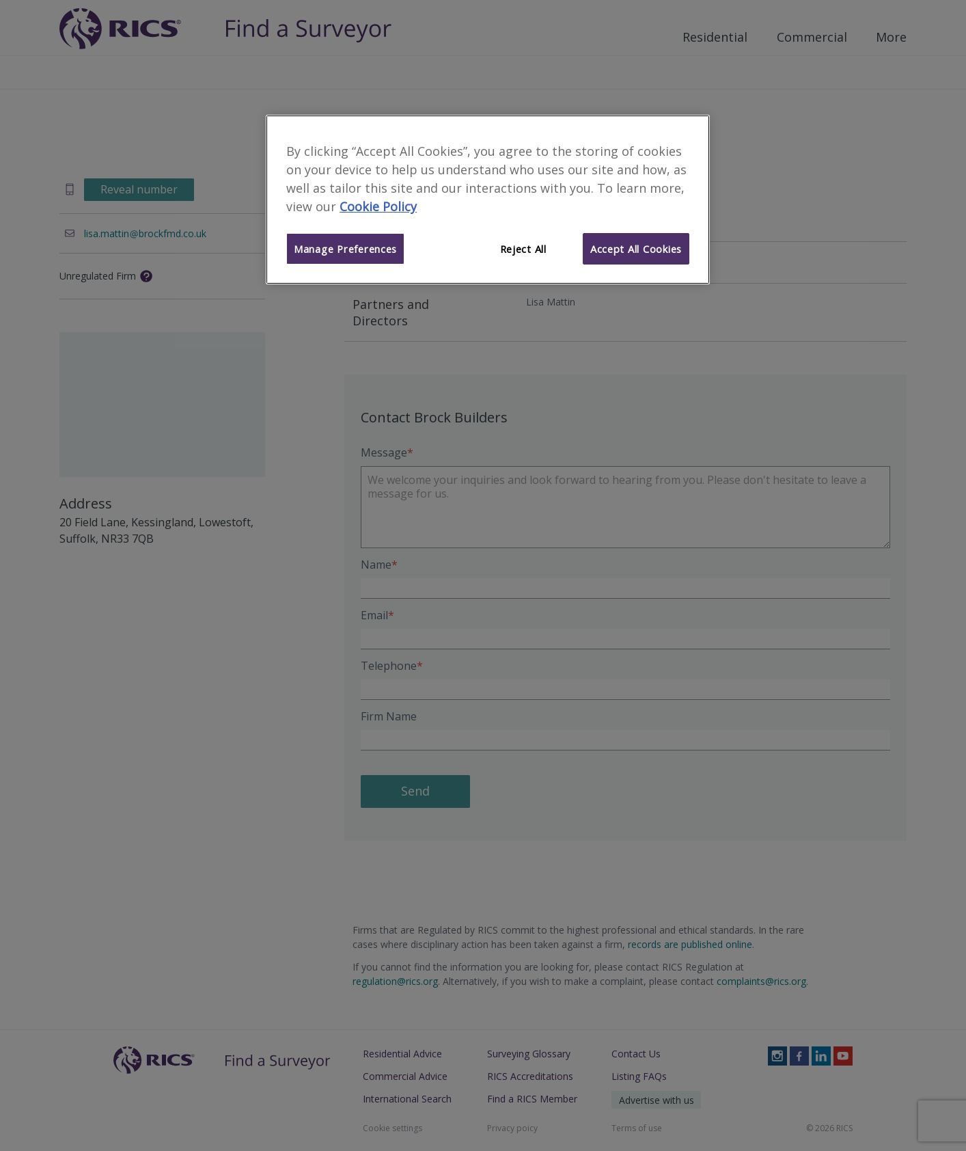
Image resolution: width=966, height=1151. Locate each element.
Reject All (523, 249)
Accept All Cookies (636, 249)
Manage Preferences (345, 249)
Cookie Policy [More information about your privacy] (378, 206)
